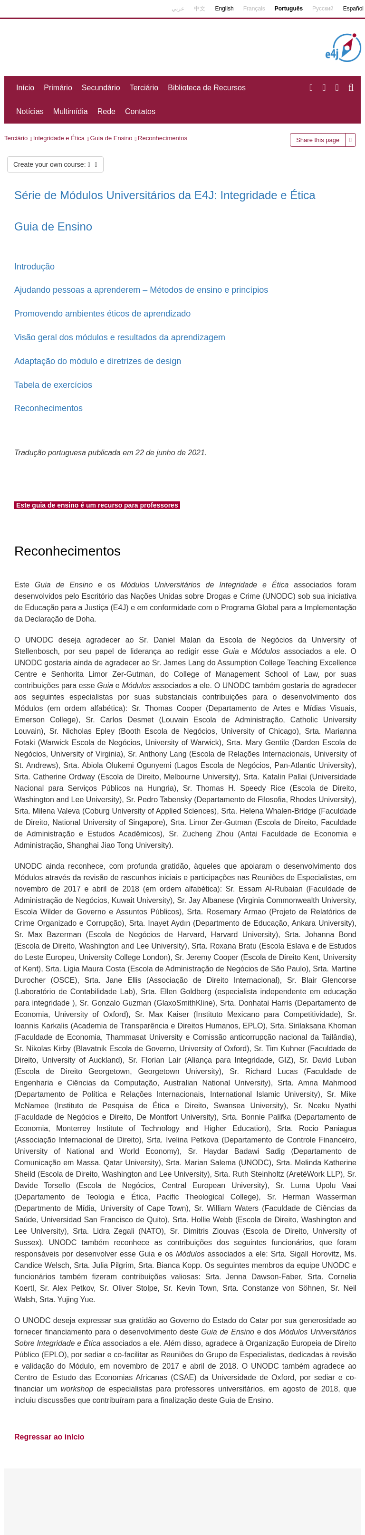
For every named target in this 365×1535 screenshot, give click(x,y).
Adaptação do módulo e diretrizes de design (97, 361)
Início (25, 88)
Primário (58, 88)
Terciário (144, 88)
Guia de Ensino (111, 138)
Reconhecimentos (162, 138)
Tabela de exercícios (53, 385)
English (224, 8)
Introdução (34, 266)
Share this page (317, 140)
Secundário (101, 88)
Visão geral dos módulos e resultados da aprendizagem (119, 337)
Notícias (30, 111)
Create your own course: (55, 164)
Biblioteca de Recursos (207, 88)
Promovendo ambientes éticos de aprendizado (102, 313)
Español (353, 8)
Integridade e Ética (59, 138)
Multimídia (70, 111)
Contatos (140, 111)
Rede (106, 111)
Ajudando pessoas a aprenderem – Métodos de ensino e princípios (141, 290)
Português (289, 8)
